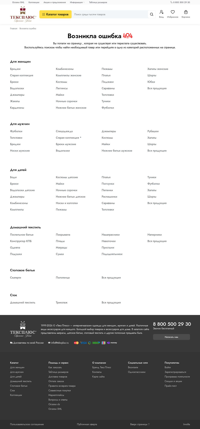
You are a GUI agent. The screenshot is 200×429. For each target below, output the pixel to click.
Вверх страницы (140, 424)
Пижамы (107, 69)
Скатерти (15, 278)
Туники (106, 101)
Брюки (14, 82)
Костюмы (61, 82)
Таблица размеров (98, 2)
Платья (106, 75)
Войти (168, 367)
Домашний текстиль (25, 227)
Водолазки (17, 88)
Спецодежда (64, 131)
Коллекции (34, 2)
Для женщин (20, 61)
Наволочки (109, 241)
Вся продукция (156, 88)
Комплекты (17, 210)
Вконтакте (133, 367)
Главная (13, 28)
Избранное (172, 14)
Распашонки (109, 197)
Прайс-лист (171, 386)
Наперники (154, 235)
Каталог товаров (55, 14)
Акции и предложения (55, 2)
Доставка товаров (57, 376)
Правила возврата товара (61, 386)
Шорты (151, 75)
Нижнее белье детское (70, 197)
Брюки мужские (66, 144)
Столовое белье (22, 270)
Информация (76, 2)
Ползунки (108, 184)
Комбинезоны (65, 69)
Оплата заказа (56, 381)
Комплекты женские (68, 75)
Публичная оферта (87, 424)
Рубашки (153, 131)
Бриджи (15, 69)
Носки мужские (20, 151)
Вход (161, 14)
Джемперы (17, 95)
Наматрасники (111, 235)
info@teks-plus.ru (60, 342)
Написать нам (171, 337)
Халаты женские (157, 69)
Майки (60, 95)
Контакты (97, 372)
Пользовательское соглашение (27, 424)
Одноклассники (136, 372)
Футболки (108, 108)
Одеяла (15, 248)
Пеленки (107, 190)
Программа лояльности (177, 376)
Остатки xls (54, 404)
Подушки (16, 254)
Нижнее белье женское (71, 108)
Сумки (60, 254)
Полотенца (63, 278)
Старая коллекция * (68, 138)
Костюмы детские (67, 177)
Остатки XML (18, 2)
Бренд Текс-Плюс (101, 367)
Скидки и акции (173, 381)
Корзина (186, 14)
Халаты (151, 138)
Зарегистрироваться (175, 372)
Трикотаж (61, 303)
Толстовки (108, 95)
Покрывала (63, 235)
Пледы (60, 241)
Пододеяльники (112, 254)
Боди (13, 177)
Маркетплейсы (56, 395)
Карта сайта (98, 376)
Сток (13, 295)
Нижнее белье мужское (117, 151)
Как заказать (55, 367)
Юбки (151, 82)
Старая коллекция (21, 75)
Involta (186, 424)
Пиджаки (108, 82)
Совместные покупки (59, 390)
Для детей (18, 169)
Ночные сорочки (66, 101)
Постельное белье (22, 235)
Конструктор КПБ (21, 241)
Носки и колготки (67, 203)
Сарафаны (108, 88)
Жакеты (15, 101)
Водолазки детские (22, 190)
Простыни (108, 248)
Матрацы (61, 248)
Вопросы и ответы (58, 399)
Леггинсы (62, 88)
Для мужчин (20, 123)
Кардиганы (17, 108)
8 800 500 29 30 (181, 2)
